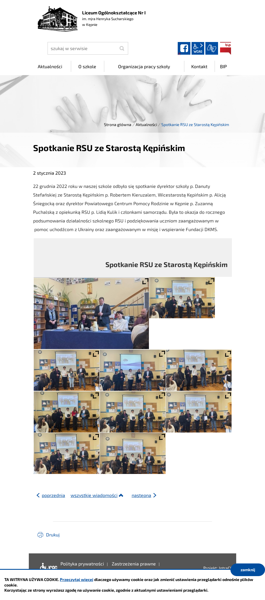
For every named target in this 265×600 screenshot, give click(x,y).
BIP (225, 48)
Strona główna (117, 124)
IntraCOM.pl (230, 568)
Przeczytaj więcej (76, 579)
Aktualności (146, 124)
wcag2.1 (198, 48)
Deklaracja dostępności (47, 568)
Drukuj (53, 534)
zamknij (248, 569)
